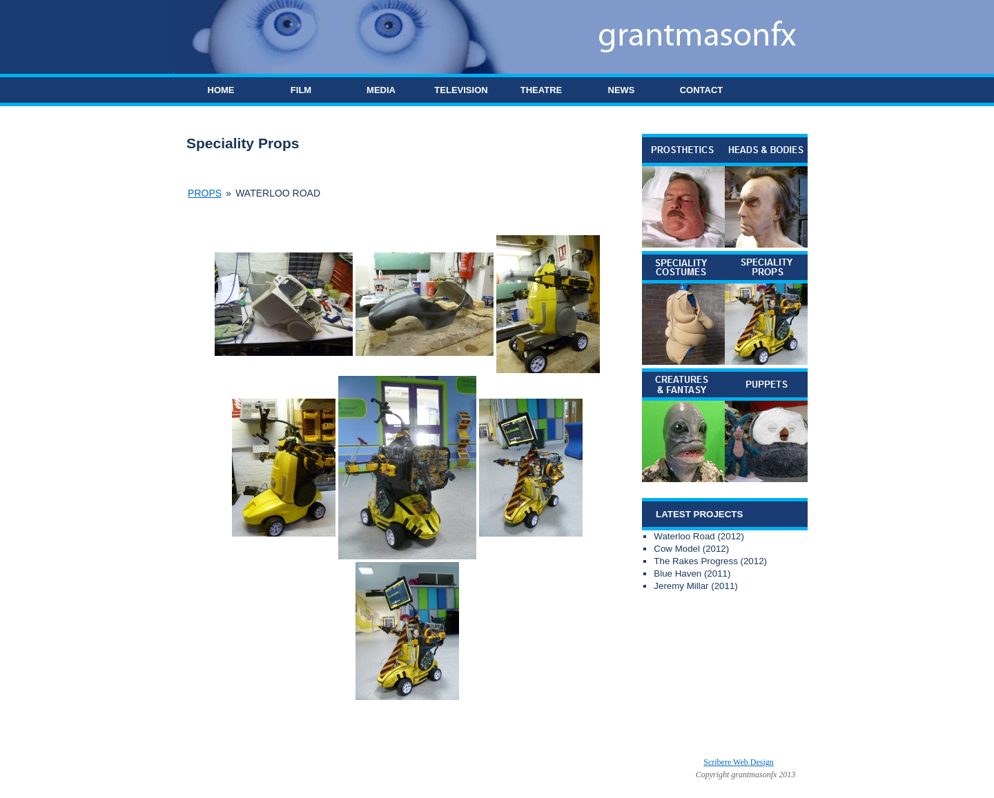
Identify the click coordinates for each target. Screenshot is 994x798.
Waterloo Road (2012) (699, 536)
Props (205, 193)
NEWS (621, 90)
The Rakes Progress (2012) (710, 561)
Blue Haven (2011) (692, 573)
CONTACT (701, 90)
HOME (221, 90)
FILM (301, 90)
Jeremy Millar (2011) (695, 586)
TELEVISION (460, 90)
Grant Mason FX (382, 762)
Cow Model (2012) (691, 548)
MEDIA (381, 90)
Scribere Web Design (738, 762)
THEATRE (541, 90)
